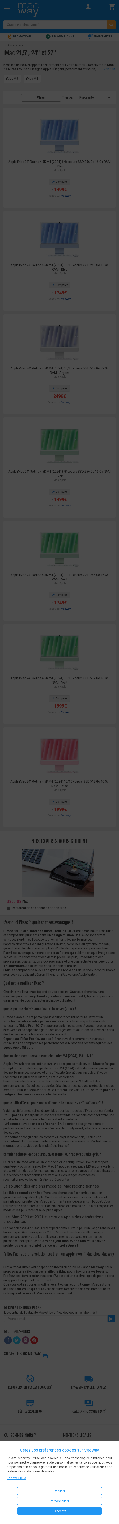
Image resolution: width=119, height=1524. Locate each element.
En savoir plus (16, 1478)
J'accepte (59, 1511)
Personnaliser (59, 1501)
